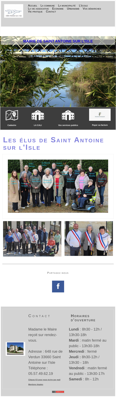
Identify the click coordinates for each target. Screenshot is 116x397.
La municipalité (67, 5)
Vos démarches (92, 9)
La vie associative (38, 9)
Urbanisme (73, 9)
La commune (48, 5)
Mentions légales (35, 384)
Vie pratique (35, 11)
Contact (51, 11)
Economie (58, 9)
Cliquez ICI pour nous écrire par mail (44, 380)
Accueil (32, 5)
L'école (83, 5)
